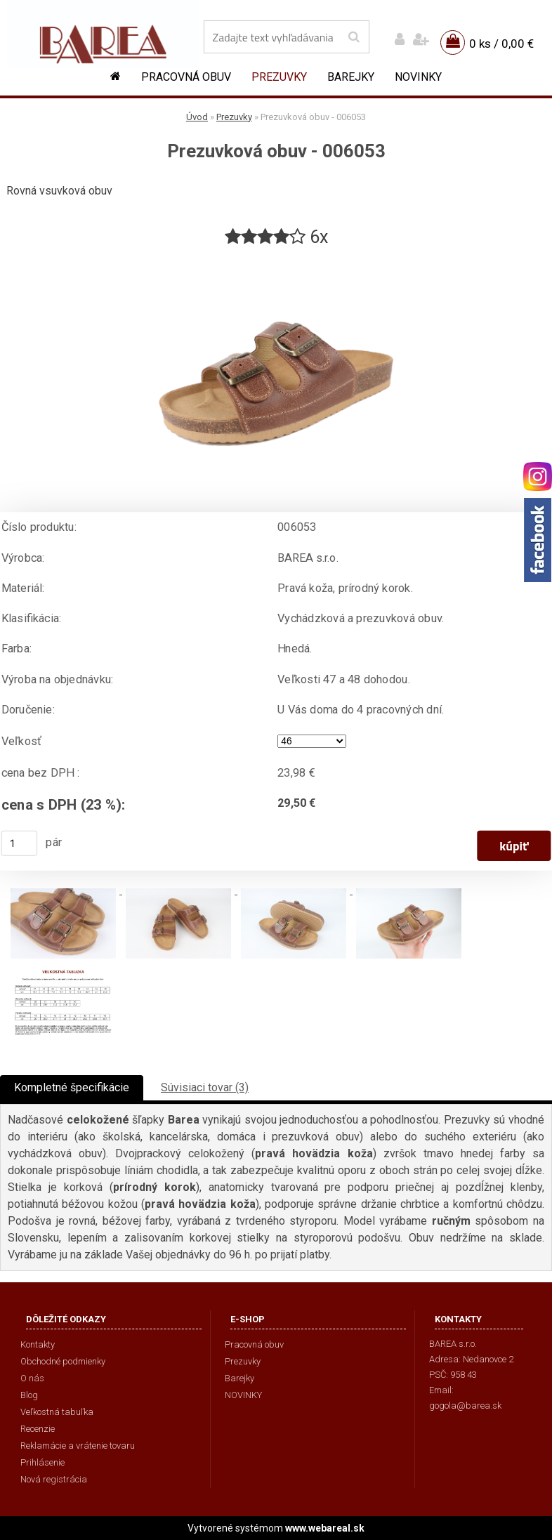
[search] (353, 37)
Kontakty (37, 1344)
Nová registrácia (53, 1479)
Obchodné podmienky (62, 1361)
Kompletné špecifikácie (71, 1087)
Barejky (350, 77)
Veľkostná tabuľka (56, 1412)
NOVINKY (418, 77)
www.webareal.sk (324, 1528)
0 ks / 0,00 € (501, 44)
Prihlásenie (42, 1462)
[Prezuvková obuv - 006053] (276, 254)
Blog (29, 1395)
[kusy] (19, 843)
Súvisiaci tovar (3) (205, 1087)
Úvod (197, 117)
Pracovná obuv (186, 77)
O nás (32, 1378)
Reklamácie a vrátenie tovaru (77, 1445)
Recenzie (37, 1428)
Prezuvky (279, 77)
